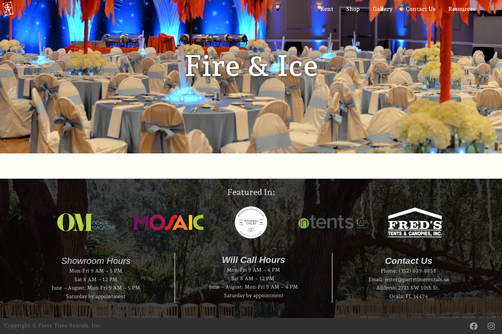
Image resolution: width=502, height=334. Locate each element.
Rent (326, 8)
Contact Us (420, 8)
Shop (353, 8)
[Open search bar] (488, 9)
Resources (461, 8)
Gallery (383, 8)
